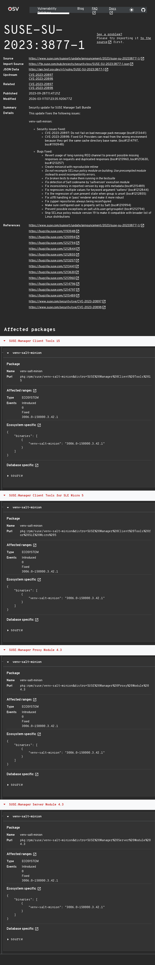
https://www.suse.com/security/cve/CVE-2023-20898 (65, 307)
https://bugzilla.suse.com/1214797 (52, 290)
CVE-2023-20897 (41, 75)
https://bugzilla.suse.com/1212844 (52, 249)
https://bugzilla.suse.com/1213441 (52, 266)
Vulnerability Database (47, 11)
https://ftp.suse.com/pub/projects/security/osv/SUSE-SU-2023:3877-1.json (79, 64)
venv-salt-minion (26, 353)
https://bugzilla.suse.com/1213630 (52, 272)
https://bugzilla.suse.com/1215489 (52, 296)
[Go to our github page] (143, 10)
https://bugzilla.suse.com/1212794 (52, 243)
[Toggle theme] (132, 10)
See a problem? (109, 35)
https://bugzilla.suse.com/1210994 (52, 237)
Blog (80, 9)
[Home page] (13, 10)
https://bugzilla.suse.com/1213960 (52, 278)
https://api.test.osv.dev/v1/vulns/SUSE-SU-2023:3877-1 (66, 70)
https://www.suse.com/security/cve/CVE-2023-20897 (65, 302)
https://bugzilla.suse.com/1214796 (52, 284)
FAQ (94, 9)
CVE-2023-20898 (41, 79)
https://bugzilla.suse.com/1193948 (52, 231)
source (17, 476)
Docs (112, 9)
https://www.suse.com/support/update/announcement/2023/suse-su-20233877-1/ (84, 59)
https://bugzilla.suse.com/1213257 (52, 261)
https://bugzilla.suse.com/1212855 (52, 255)
